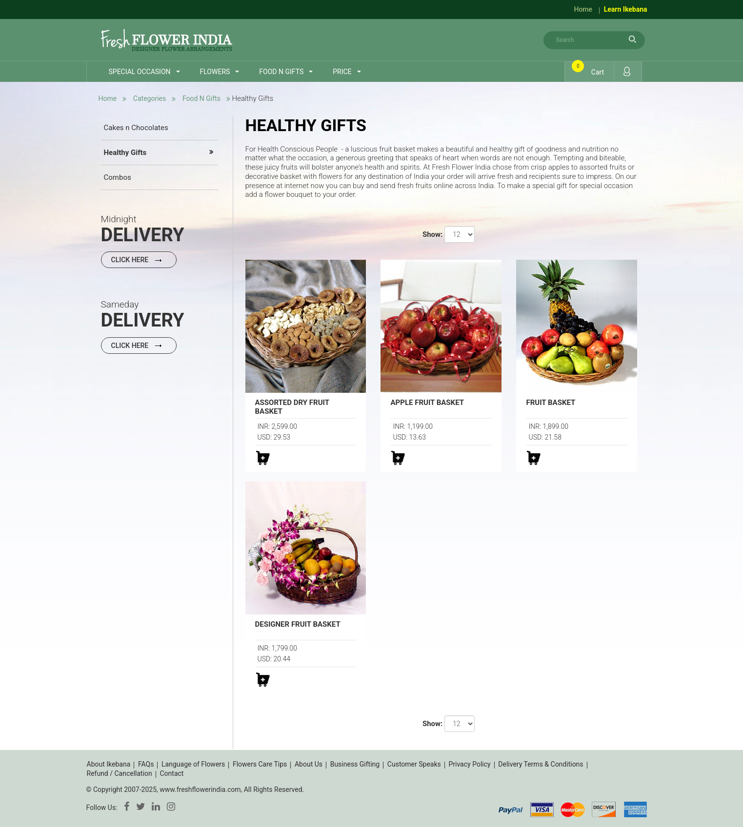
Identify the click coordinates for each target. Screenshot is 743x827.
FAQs (146, 764)
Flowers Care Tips (260, 764)
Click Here (138, 260)
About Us (308, 764)
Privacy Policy (469, 764)
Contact (171, 773)
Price (342, 72)
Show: (432, 234)
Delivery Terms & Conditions (540, 764)
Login (627, 71)
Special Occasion (140, 72)
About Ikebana (109, 764)
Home (583, 9)
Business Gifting (355, 764)
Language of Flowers (193, 764)
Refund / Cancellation (119, 773)
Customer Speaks (414, 764)
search (633, 39)
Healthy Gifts (125, 152)
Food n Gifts (281, 72)
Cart (589, 69)
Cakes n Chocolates (136, 127)
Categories (149, 98)
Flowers (215, 72)
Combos (117, 177)
